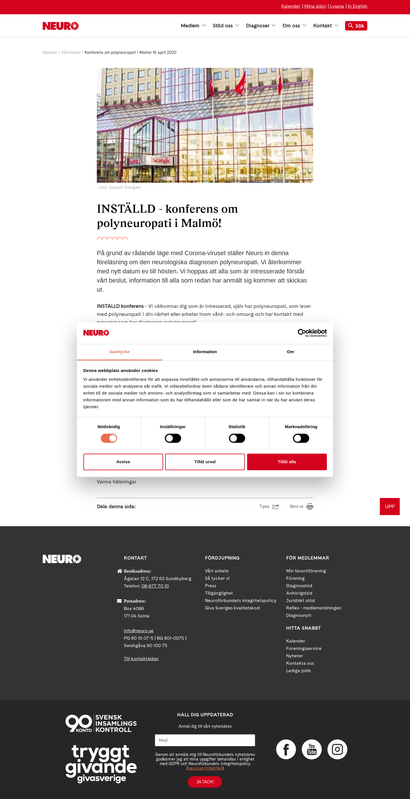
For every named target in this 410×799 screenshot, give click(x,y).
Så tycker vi (217, 578)
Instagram (337, 749)
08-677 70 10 (155, 586)
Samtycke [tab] (120, 351)
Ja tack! (205, 782)
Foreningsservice (303, 648)
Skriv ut (296, 506)
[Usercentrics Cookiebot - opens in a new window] (302, 333)
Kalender (290, 6)
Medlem (193, 25)
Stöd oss (226, 25)
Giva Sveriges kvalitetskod (232, 608)
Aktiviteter (71, 52)
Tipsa (264, 506)
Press (210, 585)
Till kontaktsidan (141, 658)
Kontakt (325, 25)
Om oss (294, 25)
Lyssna (337, 6)
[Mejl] (205, 740)
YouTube (312, 749)
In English (357, 6)
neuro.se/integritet (205, 768)
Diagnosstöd (299, 585)
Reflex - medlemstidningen (313, 608)
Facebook (286, 749)
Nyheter (50, 52)
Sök (356, 26)
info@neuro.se (138, 630)
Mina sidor (315, 6)
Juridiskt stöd (300, 600)
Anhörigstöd (299, 593)
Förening (295, 578)
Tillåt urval (205, 462)
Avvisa (123, 462)
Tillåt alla (287, 462)
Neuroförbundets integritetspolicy (240, 600)
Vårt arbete (217, 571)
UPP (390, 506)
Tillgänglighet (219, 593)
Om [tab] (290, 351)
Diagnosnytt (298, 615)
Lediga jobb (298, 670)
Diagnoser (261, 25)
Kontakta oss (300, 663)
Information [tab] (205, 351)
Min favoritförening (306, 571)
